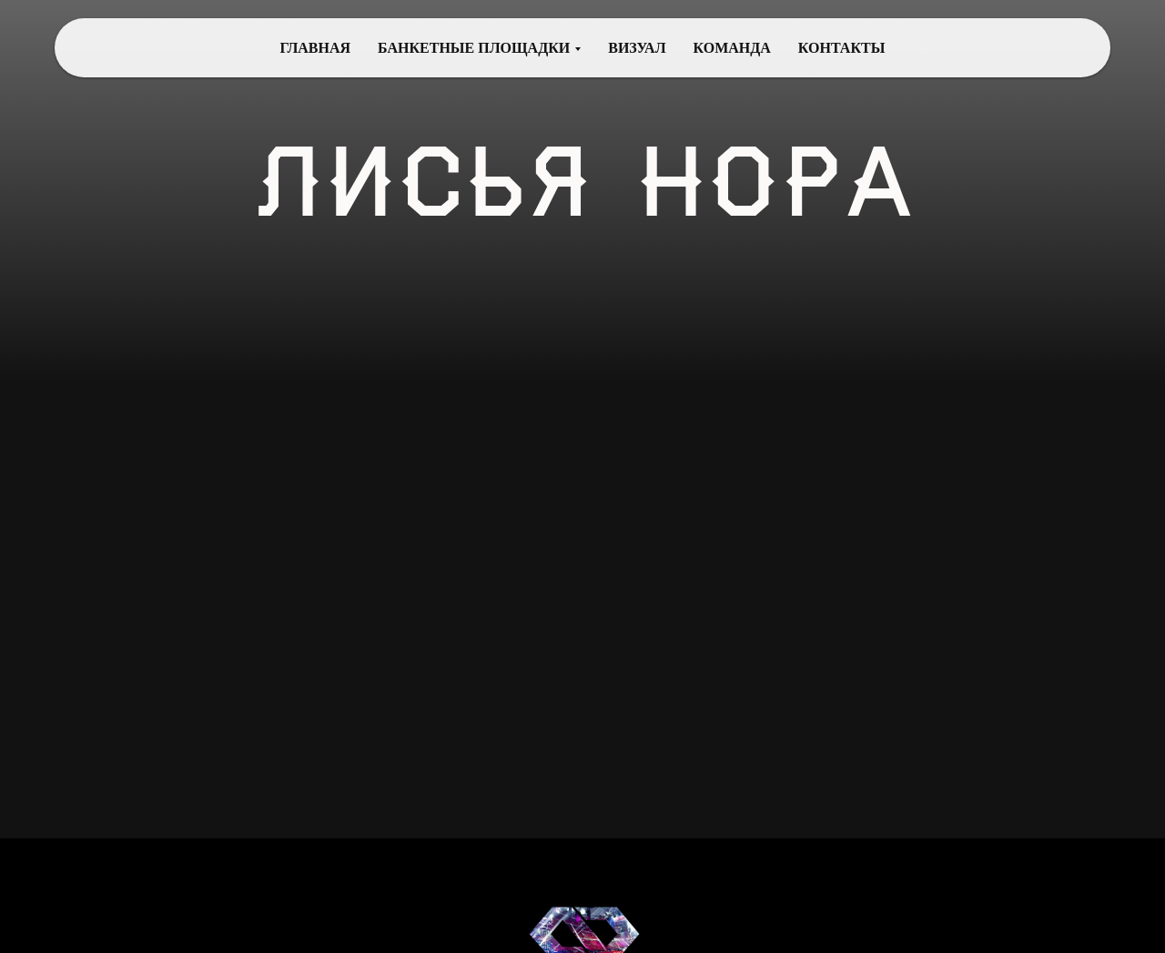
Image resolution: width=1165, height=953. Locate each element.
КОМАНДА (732, 48)
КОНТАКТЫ (842, 48)
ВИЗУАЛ (636, 48)
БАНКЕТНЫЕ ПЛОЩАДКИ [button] (474, 48)
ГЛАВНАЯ (315, 48)
